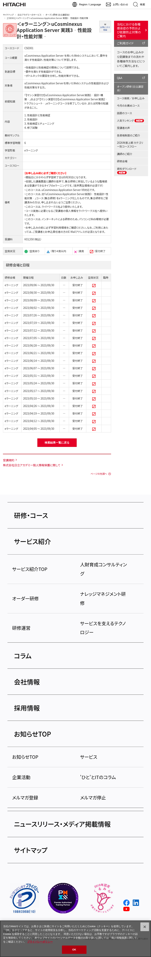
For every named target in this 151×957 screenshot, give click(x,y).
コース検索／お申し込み (131, 98)
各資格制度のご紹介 (128, 135)
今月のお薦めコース (128, 105)
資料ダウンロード (126, 170)
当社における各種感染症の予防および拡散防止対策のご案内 (129, 30)
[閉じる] (144, 926)
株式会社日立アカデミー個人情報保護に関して (31, 465)
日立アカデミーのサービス (29, 14)
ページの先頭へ (98, 474)
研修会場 (122, 161)
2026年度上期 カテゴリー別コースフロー (130, 144)
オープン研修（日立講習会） (57, 14)
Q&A (119, 78)
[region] (75, 938)
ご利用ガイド (125, 43)
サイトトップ (8, 14)
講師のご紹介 (124, 154)
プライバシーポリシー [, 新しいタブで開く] (40, 941)
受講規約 (8, 460)
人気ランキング (130, 121)
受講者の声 (123, 128)
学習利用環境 (58, 227)
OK (74, 949)
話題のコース (124, 113)
